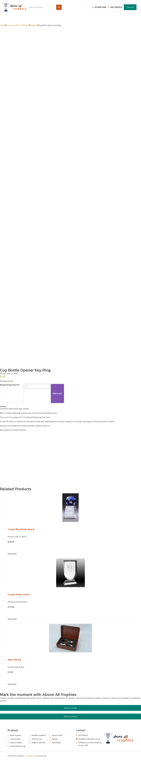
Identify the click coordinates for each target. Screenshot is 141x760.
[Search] (59, 7)
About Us (69, 18)
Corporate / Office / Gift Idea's (17, 25)
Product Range (36, 18)
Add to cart (57, 393)
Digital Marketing (32, 756)
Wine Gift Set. (15, 659)
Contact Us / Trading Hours (109, 18)
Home (23, 18)
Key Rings (34, 25)
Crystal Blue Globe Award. (21, 529)
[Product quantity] (37, 386)
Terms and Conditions (86, 18)
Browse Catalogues (53, 18)
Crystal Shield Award (18, 594)
